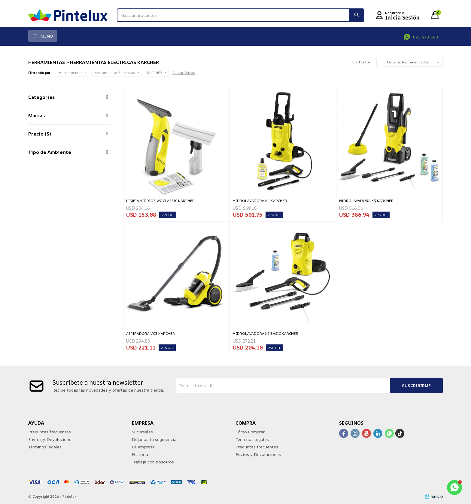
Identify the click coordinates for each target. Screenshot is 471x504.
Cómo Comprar (250, 432)
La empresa (143, 447)
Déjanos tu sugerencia (154, 439)
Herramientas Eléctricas (114, 72)
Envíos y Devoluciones (51, 439)
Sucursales (142, 432)
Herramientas (70, 72)
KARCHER (154, 72)
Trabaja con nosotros (153, 462)
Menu (46, 36)
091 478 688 (425, 37)
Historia (140, 454)
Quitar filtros (183, 72)
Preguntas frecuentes (49, 432)
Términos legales (45, 447)
